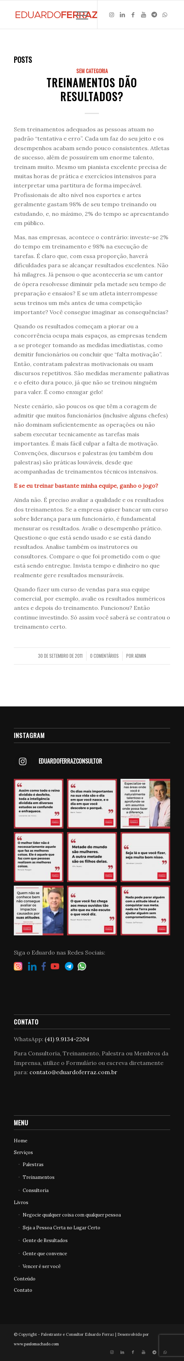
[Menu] (78, 14)
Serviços (23, 1152)
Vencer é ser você (42, 1266)
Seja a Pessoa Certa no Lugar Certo (61, 1228)
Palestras (33, 1165)
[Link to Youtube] (143, 14)
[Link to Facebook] (133, 14)
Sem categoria (92, 71)
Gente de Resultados (45, 1240)
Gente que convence (45, 1254)
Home (20, 1141)
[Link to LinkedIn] (122, 14)
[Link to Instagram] (111, 14)
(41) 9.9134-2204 (67, 1039)
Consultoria (36, 1190)
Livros (21, 1202)
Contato (23, 1290)
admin (140, 655)
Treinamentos (39, 1177)
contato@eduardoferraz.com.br (73, 1072)
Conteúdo (24, 1279)
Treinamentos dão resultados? (91, 89)
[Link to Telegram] (154, 14)
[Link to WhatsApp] (165, 14)
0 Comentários (104, 655)
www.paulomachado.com (36, 1343)
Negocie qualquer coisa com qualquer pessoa (72, 1215)
